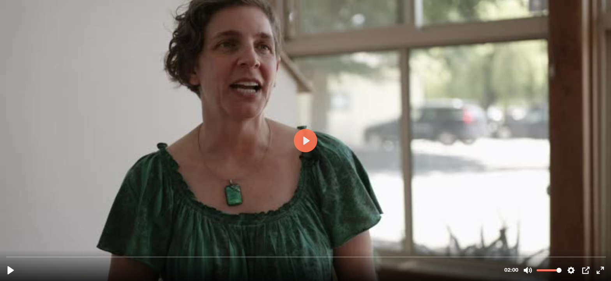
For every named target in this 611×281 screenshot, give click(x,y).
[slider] (306, 256)
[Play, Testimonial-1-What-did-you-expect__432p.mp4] (11, 270)
